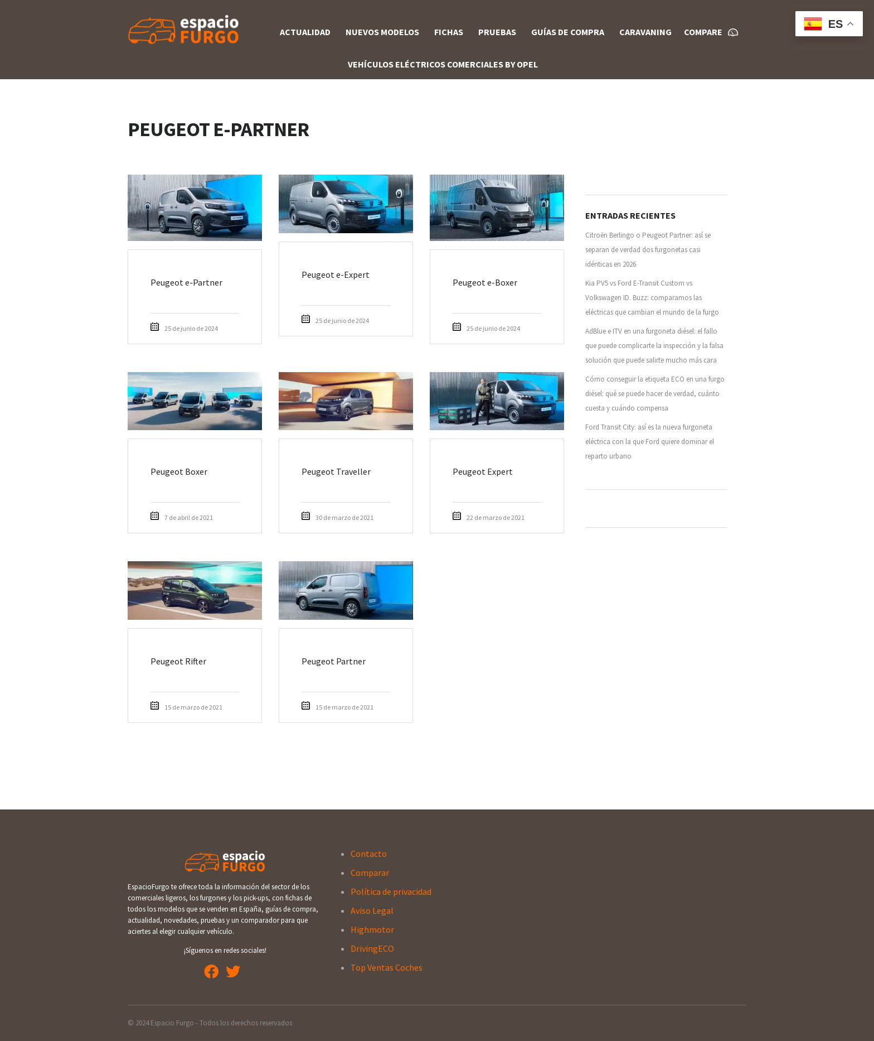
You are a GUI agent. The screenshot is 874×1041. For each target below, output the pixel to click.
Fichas (448, 31)
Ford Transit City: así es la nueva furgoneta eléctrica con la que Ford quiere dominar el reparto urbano (649, 441)
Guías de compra (567, 31)
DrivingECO (372, 948)
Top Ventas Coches (387, 967)
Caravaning (645, 31)
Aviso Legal (372, 910)
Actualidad (305, 31)
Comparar (370, 872)
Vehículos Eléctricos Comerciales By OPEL (443, 64)
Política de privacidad (391, 891)
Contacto (369, 853)
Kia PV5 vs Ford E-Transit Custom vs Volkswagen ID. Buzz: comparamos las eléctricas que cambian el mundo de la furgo (652, 297)
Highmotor (372, 929)
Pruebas (497, 31)
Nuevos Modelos (382, 31)
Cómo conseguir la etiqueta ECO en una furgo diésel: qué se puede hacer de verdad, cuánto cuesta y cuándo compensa (655, 393)
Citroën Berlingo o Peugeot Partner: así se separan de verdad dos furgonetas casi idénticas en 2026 (648, 249)
